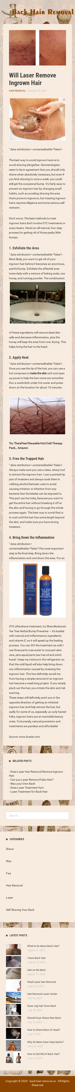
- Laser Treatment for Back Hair (28, 791)
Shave (10, 848)
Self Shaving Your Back (20, 909)
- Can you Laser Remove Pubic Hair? (31, 779)
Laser (9, 897)
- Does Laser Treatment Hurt (26, 787)
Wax (8, 861)
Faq (8, 873)
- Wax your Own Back (22, 783)
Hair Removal (17, 90)
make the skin (38, 373)
